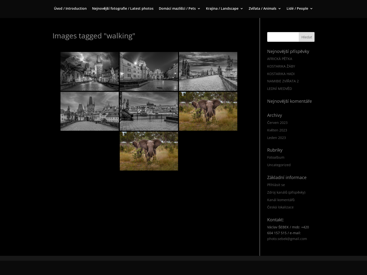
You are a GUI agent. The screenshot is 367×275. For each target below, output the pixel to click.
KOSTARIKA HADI (281, 73)
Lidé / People (297, 9)
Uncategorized (279, 165)
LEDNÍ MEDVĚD (279, 88)
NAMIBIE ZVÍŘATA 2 (283, 81)
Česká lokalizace (280, 207)
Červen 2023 (277, 122)
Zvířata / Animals (262, 9)
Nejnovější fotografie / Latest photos (123, 9)
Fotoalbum (275, 157)
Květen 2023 (277, 130)
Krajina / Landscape (222, 9)
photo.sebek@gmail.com (287, 238)
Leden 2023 (276, 137)
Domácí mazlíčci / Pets (177, 9)
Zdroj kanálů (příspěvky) (286, 192)
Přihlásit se (276, 184)
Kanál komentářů (280, 200)
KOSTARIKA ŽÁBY (281, 66)
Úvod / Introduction (70, 9)
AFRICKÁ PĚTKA (279, 58)
